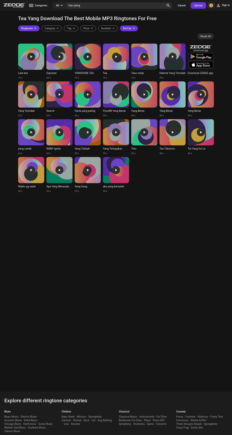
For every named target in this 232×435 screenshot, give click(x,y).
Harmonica (29, 423)
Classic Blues (12, 431)
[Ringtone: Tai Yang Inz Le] (201, 137)
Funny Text (216, 416)
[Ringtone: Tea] (116, 61)
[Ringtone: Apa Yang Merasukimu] (59, 175)
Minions (81, 416)
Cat (94, 420)
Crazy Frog (182, 427)
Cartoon (66, 420)
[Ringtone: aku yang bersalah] (116, 175)
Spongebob (95, 416)
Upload (198, 5)
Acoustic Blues (13, 420)
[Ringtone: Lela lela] (31, 61)
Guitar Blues (45, 423)
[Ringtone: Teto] (144, 137)
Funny (179, 416)
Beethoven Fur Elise (130, 420)
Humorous (182, 420)
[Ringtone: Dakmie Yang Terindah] (173, 61)
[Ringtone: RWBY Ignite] (59, 137)
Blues (7, 411)
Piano (147, 420)
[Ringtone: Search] (59, 99)
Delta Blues (30, 420)
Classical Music (128, 416)
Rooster (75, 423)
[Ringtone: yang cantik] (31, 137)
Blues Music (11, 416)
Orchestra (139, 423)
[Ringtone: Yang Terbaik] (88, 137)
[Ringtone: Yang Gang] (88, 175)
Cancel (182, 5)
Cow (66, 423)
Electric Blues (29, 416)
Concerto (161, 423)
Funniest (190, 416)
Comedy (181, 411)
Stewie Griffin (198, 420)
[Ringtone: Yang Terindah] (31, 99)
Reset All (205, 36)
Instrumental (146, 416)
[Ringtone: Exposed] (59, 61)
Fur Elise (161, 416)
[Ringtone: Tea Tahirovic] (173, 137)
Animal (77, 420)
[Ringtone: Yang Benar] (144, 99)
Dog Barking (105, 420)
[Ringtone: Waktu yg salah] (31, 175)
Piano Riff (158, 420)
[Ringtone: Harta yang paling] (88, 99)
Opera (150, 423)
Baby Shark (68, 416)
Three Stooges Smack (189, 423)
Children (66, 411)
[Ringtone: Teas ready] (144, 61)
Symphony (125, 423)
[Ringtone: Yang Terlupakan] (116, 137)
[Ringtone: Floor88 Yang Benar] (116, 99)
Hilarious (203, 416)
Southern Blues (37, 427)
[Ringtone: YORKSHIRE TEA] (88, 61)
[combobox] (71, 28)
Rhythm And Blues (15, 427)
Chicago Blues (12, 423)
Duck (86, 420)
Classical (124, 411)
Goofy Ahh (197, 427)
